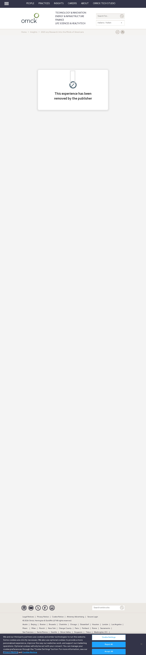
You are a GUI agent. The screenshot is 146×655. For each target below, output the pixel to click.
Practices (44, 3)
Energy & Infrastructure (69, 16)
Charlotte (63, 625)
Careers (72, 3)
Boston (43, 625)
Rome (94, 628)
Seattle (54, 632)
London (105, 625)
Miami (25, 628)
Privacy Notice (43, 617)
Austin (25, 625)
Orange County (65, 628)
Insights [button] (59, 3)
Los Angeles (116, 625)
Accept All (109, 652)
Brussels (52, 625)
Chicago (73, 625)
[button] (118, 32)
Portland (85, 628)
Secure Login (92, 617)
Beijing (34, 625)
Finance (59, 20)
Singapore (78, 632)
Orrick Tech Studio (104, 3)
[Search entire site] (106, 607)
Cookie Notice (58, 617)
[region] (73, 644)
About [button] (85, 3)
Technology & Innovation (70, 13)
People (30, 3)
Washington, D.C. (101, 632)
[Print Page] (123, 32)
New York (52, 628)
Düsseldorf (84, 625)
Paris (77, 628)
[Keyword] (122, 607)
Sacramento (105, 628)
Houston (95, 625)
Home (24, 32)
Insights (33, 32)
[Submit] (122, 16)
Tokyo (88, 632)
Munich (42, 628)
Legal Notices (28, 617)
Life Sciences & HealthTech (70, 23)
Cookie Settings (108, 637)
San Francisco (28, 632)
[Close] (141, 644)
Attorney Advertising (75, 617)
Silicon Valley (65, 632)
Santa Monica (42, 632)
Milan (34, 628)
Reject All (109, 644)
